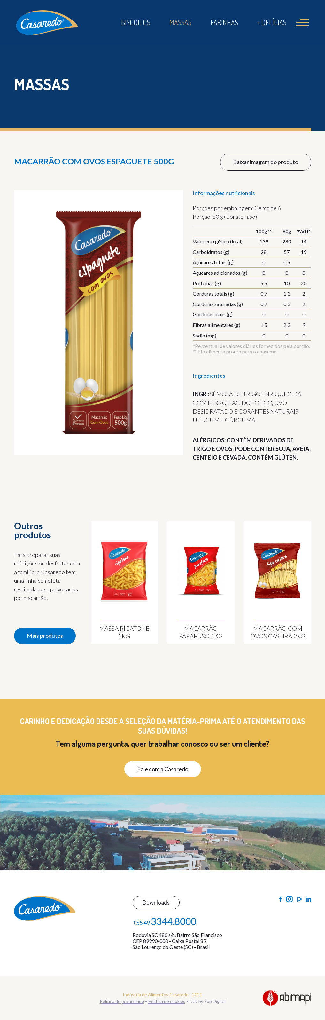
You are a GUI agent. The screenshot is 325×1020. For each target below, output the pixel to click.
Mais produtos (45, 635)
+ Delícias (271, 22)
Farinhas (224, 22)
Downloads (156, 902)
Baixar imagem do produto (265, 161)
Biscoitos (135, 22)
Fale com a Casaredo (162, 768)
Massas (180, 22)
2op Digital (215, 1001)
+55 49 (164, 921)
